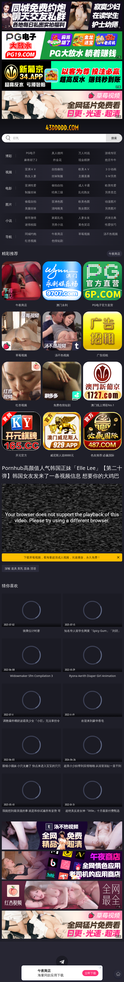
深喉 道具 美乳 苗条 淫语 (20, 568)
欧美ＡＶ (84, 169)
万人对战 (84, 153)
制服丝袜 (30, 192)
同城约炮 (30, 234)
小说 (8, 220)
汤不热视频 (111, 234)
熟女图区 (84, 208)
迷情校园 (30, 224)
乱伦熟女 (84, 192)
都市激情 (30, 218)
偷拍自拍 (57, 185)
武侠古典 (110, 218)
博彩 (8, 156)
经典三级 (57, 192)
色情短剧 (57, 241)
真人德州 (57, 153)
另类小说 (57, 224)
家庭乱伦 (57, 218)
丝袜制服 (57, 176)
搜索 (114, 138)
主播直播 (84, 176)
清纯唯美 (57, 208)
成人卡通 (84, 185)
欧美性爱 (110, 185)
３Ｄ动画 (110, 169)
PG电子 (30, 153)
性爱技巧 (110, 224)
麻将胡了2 (30, 160)
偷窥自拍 (30, 201)
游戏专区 (110, 153)
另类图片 (110, 208)
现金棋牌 (84, 160)
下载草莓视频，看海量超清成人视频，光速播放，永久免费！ (72, 557)
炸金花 (57, 160)
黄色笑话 (84, 224)
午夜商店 (57, 234)
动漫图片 (110, 201)
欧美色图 (84, 201)
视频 (8, 172)
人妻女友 (84, 218)
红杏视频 (30, 241)
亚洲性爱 (30, 185)
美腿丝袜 (30, 208)
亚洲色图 (57, 201)
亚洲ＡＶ (30, 169)
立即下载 (90, 973)
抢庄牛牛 (110, 160)
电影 (8, 188)
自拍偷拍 (57, 169)
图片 (8, 204)
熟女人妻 (30, 176)
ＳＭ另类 (110, 176)
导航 (8, 237)
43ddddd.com (62, 128)
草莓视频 (84, 234)
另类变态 (110, 192)
